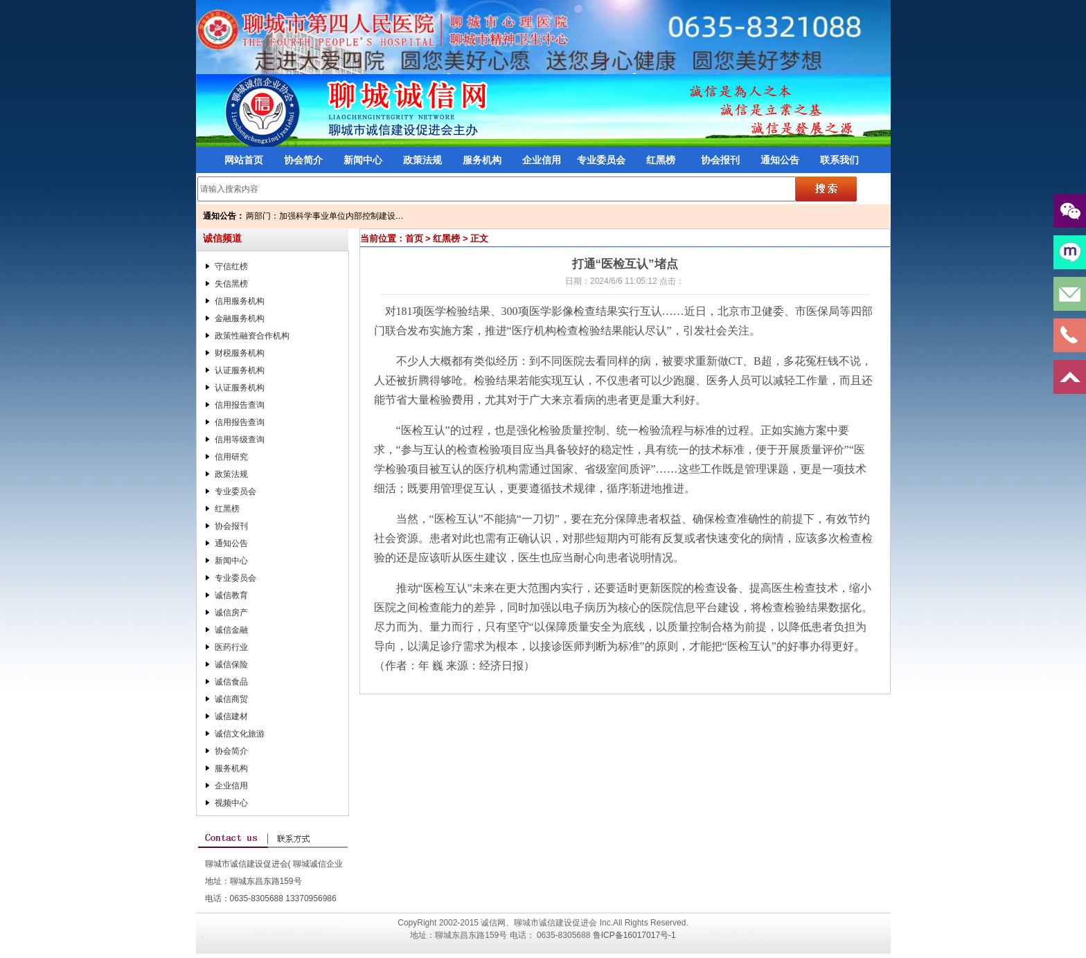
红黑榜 (660, 159)
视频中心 (231, 803)
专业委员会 (601, 159)
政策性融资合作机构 (252, 336)
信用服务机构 (240, 301)
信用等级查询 (240, 439)
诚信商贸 (231, 699)
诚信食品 (231, 682)
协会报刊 (720, 159)
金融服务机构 (240, 318)
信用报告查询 (240, 405)
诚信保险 (231, 664)
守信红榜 (231, 266)
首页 (414, 238)
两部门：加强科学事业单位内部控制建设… (325, 216)
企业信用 (541, 159)
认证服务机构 (240, 370)
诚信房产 (231, 612)
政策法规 (422, 159)
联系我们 (839, 159)
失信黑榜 (231, 284)
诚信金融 (231, 630)
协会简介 (303, 159)
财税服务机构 (240, 353)
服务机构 (482, 159)
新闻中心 (363, 159)
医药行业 (231, 647)
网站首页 (243, 159)
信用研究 (231, 457)
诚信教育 (231, 595)
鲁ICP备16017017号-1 (634, 935)
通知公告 (779, 159)
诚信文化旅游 (240, 734)
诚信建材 (231, 716)
